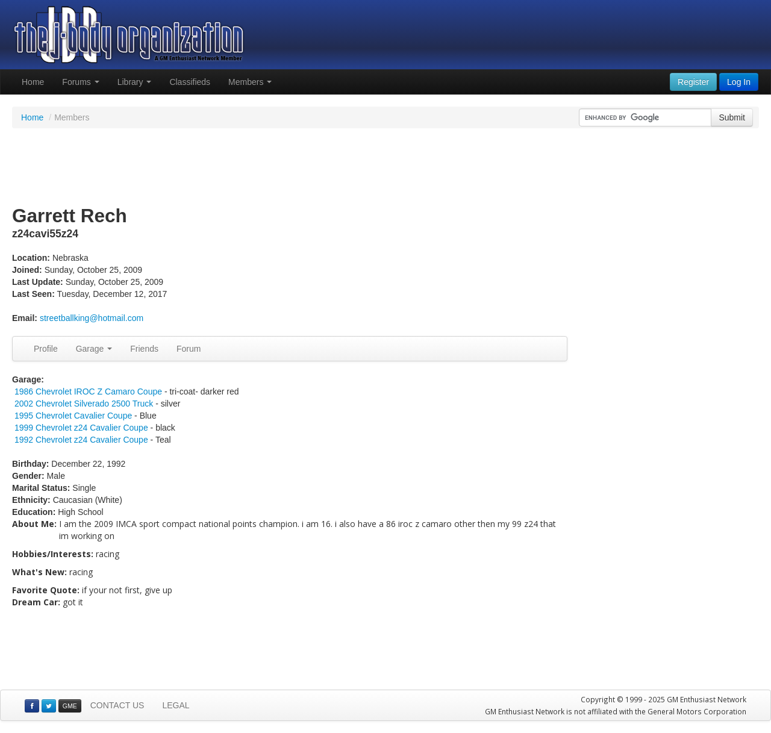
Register (693, 82)
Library (134, 82)
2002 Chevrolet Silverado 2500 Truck (83, 403)
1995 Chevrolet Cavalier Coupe (73, 415)
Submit (732, 117)
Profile (46, 349)
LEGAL (175, 705)
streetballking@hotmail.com (91, 318)
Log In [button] (739, 82)
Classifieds (189, 82)
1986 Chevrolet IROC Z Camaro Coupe (88, 391)
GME (70, 706)
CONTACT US (117, 705)
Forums (80, 82)
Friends (144, 349)
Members (250, 82)
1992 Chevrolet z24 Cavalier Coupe (81, 439)
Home (33, 82)
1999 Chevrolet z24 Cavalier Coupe (81, 427)
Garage (94, 349)
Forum (188, 349)
